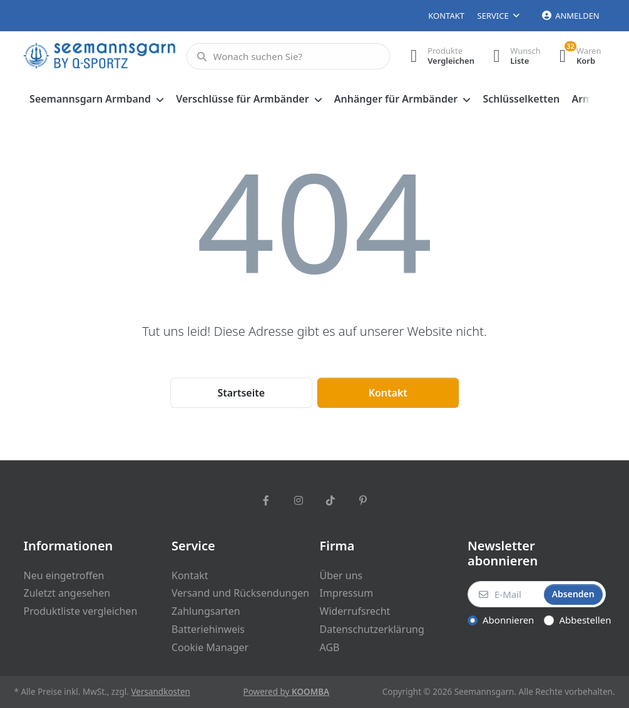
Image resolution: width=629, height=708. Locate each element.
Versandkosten (160, 691)
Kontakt (446, 15)
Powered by (286, 691)
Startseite (241, 393)
